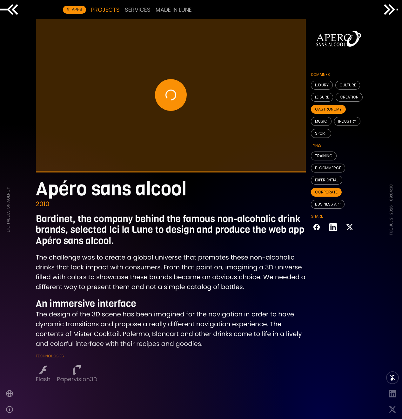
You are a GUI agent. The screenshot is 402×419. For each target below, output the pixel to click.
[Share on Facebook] (316, 227)
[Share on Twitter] (349, 227)
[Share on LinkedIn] (333, 227)
